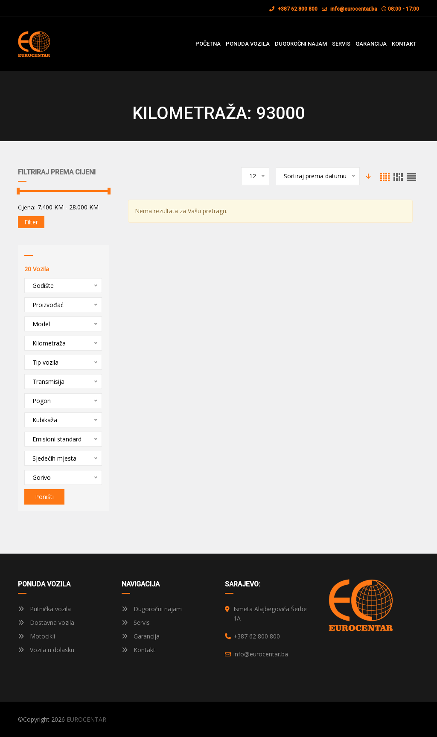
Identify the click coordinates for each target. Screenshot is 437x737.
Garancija (141, 636)
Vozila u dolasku (46, 650)
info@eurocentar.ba (353, 9)
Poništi (44, 497)
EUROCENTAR (86, 719)
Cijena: (26, 207)
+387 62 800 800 (293, 9)
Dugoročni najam (152, 609)
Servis (136, 622)
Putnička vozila (44, 609)
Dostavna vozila (46, 622)
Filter (31, 222)
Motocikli (36, 636)
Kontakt (138, 650)
